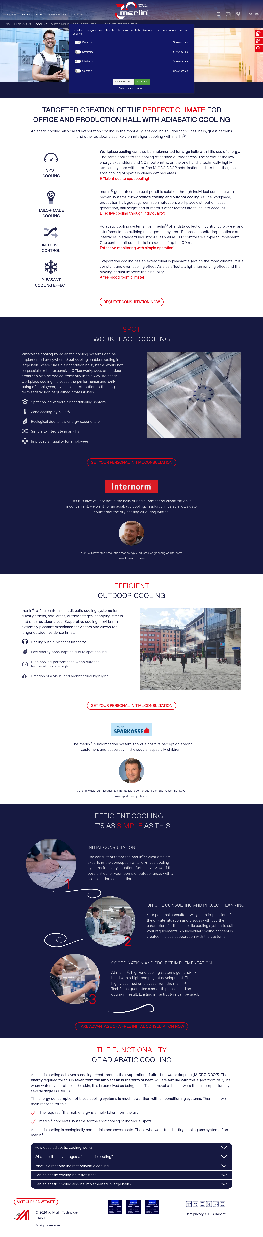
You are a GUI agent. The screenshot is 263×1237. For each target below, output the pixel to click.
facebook (215, 1204)
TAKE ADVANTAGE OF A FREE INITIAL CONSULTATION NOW (131, 1026)
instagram (222, 1204)
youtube (202, 1204)
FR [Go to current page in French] (257, 14)
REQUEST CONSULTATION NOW (131, 302)
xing (195, 1204)
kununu (209, 1204)
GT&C (209, 1214)
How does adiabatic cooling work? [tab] (63, 1147)
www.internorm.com (131, 559)
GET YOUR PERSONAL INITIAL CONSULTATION (131, 462)
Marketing (88, 61)
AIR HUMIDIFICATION (18, 24)
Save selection (123, 81)
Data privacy (195, 1214)
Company (12, 14)
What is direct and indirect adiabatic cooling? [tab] (72, 1166)
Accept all (142, 81)
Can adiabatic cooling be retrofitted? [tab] (65, 1175)
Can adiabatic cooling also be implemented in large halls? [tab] (83, 1184)
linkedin (189, 1204)
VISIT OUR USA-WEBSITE (36, 1202)
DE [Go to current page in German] (250, 14)
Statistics (88, 52)
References (57, 14)
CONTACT (76, 14)
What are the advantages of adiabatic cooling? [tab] (74, 1156)
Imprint (220, 1214)
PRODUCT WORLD (33, 14)
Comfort (87, 71)
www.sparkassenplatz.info (131, 796)
